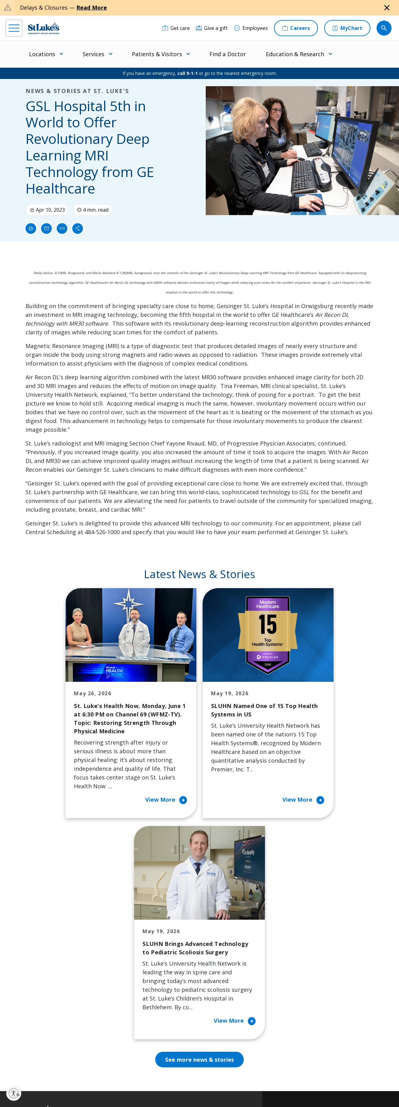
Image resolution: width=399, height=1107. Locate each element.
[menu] (14, 28)
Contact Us (223, 934)
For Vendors (123, 969)
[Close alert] (387, 7)
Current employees (318, 1053)
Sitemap (231, 1088)
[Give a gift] (212, 28)
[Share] (77, 228)
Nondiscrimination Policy (130, 1088)
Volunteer (171, 982)
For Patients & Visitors (125, 952)
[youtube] (97, 1067)
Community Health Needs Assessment (182, 939)
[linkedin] (46, 1067)
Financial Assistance (132, 934)
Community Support (183, 956)
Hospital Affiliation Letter (130, 987)
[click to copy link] (62, 228)
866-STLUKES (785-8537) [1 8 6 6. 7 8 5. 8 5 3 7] (46, 935)
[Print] (31, 228)
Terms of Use (225, 1081)
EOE (112, 1081)
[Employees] (251, 28)
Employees (223, 947)
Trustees (221, 1013)
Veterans (119, 1017)
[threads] (63, 1068)
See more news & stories (199, 856)
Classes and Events (182, 921)
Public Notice (196, 1081)
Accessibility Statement (159, 1081)
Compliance (167, 1088)
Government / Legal (201, 1088)
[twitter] (80, 1067)
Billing (116, 921)
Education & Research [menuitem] (295, 54)
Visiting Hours (125, 1030)
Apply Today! (309, 1027)
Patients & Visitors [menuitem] (157, 54)
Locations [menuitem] (42, 54)
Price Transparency (131, 1004)
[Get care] (176, 28)
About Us (221, 921)
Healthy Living (176, 969)
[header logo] (43, 28)
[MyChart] (347, 28)
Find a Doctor (227, 54)
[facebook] (11, 1067)
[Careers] (296, 28)
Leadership (223, 974)
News (217, 987)
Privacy (128, 1081)
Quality (218, 1000)
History (219, 960)
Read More (91, 7)
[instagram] (28, 1067)
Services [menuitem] (93, 54)
